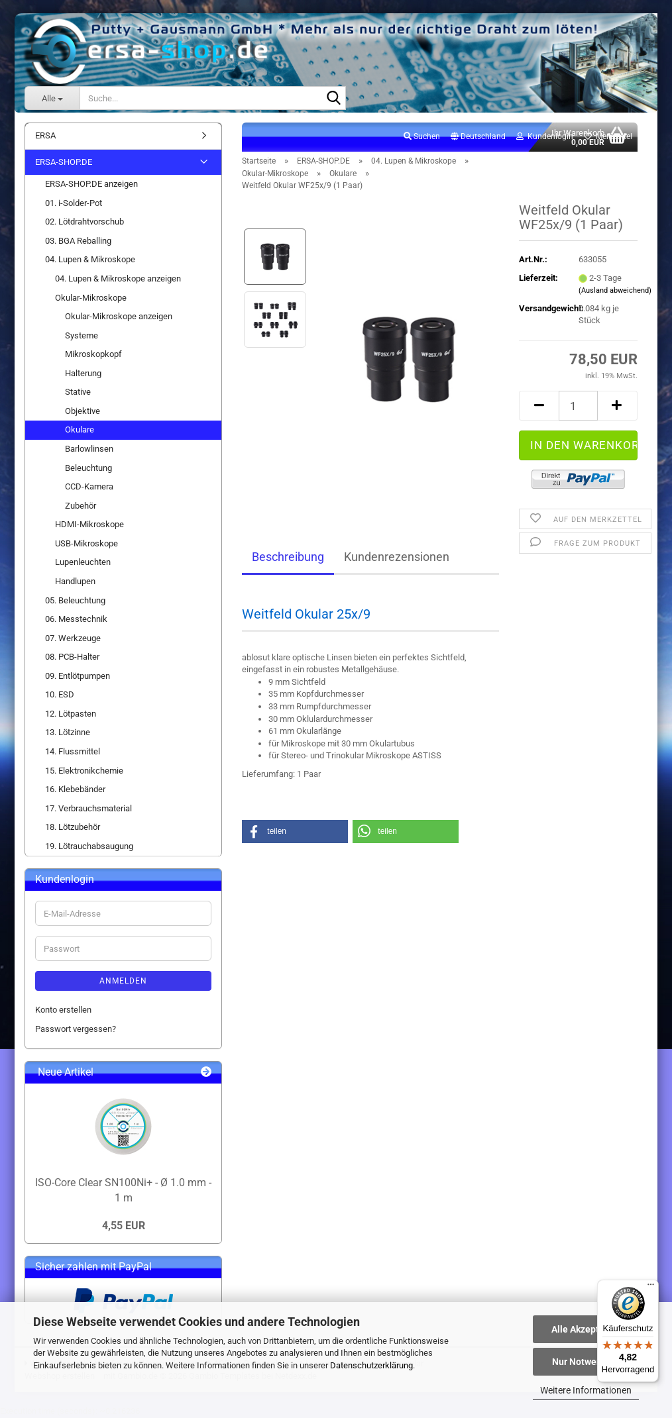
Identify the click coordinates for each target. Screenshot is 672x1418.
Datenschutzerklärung (371, 1365)
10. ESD (59, 694)
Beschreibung (288, 557)
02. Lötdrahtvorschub (84, 222)
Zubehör (80, 506)
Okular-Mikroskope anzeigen (118, 316)
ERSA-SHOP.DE (63, 162)
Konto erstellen (63, 1010)
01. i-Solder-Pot (73, 203)
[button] (478, 137)
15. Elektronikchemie (84, 771)
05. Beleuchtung (75, 600)
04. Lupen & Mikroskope (90, 259)
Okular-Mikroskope (91, 298)
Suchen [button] (422, 136)
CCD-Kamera (89, 486)
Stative (78, 392)
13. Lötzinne (67, 732)
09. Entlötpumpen (77, 676)
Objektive (82, 411)
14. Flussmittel (72, 751)
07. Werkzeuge (73, 638)
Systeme (81, 335)
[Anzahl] (578, 406)
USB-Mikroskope (86, 543)
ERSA (45, 135)
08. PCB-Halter (72, 657)
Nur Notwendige (586, 1361)
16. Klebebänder (75, 789)
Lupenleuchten (83, 562)
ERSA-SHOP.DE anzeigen (91, 184)
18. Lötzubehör (72, 827)
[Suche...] (52, 98)
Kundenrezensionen (396, 557)
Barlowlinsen (89, 449)
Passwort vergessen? (75, 1029)
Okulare (79, 429)
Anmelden (123, 981)
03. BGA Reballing (78, 241)
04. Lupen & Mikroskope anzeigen (118, 278)
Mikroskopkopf (93, 354)
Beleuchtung (88, 468)
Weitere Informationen (586, 1390)
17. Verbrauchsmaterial (88, 808)
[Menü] (651, 1287)
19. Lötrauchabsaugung (89, 846)
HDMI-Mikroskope (89, 524)
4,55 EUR (123, 1225)
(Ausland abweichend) (615, 290)
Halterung (83, 373)
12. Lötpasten (70, 714)
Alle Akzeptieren (586, 1329)
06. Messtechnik (76, 619)
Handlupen (75, 581)
